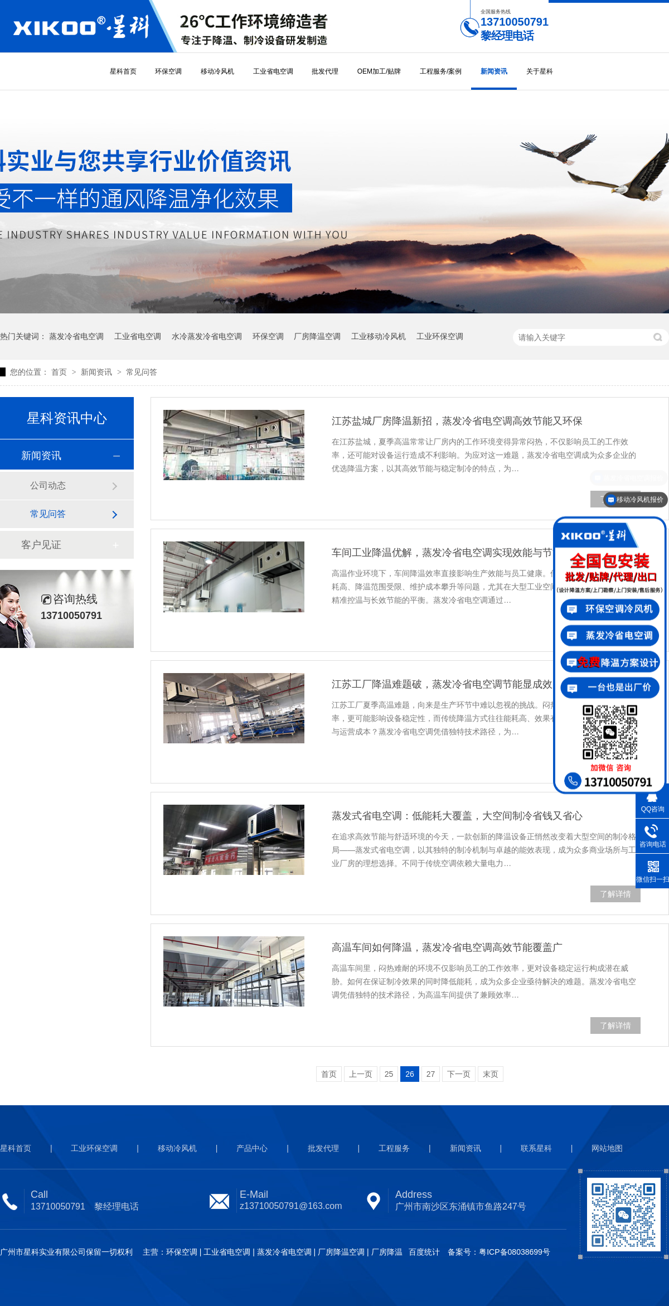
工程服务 (394, 1148)
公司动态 (48, 485)
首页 (60, 371)
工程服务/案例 (441, 71)
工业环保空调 (439, 336)
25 (389, 1074)
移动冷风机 (217, 71)
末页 (490, 1074)
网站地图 (607, 1148)
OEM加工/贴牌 (379, 71)
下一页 (459, 1074)
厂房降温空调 (317, 336)
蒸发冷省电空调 (76, 336)
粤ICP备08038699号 (514, 1251)
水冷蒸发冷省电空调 (207, 336)
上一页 (360, 1074)
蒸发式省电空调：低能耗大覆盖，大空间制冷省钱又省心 (457, 815)
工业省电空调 (273, 71)
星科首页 (123, 71)
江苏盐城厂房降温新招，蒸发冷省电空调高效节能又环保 (457, 421)
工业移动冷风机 (378, 336)
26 (409, 1074)
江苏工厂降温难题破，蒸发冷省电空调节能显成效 (442, 684)
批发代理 (325, 71)
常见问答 (141, 371)
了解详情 (615, 893)
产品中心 (252, 1148)
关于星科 (539, 71)
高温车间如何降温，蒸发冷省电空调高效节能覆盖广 (447, 947)
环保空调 (168, 71)
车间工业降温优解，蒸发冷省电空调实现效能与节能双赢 (457, 552)
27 (430, 1074)
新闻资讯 (494, 71)
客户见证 (41, 544)
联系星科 (536, 1148)
